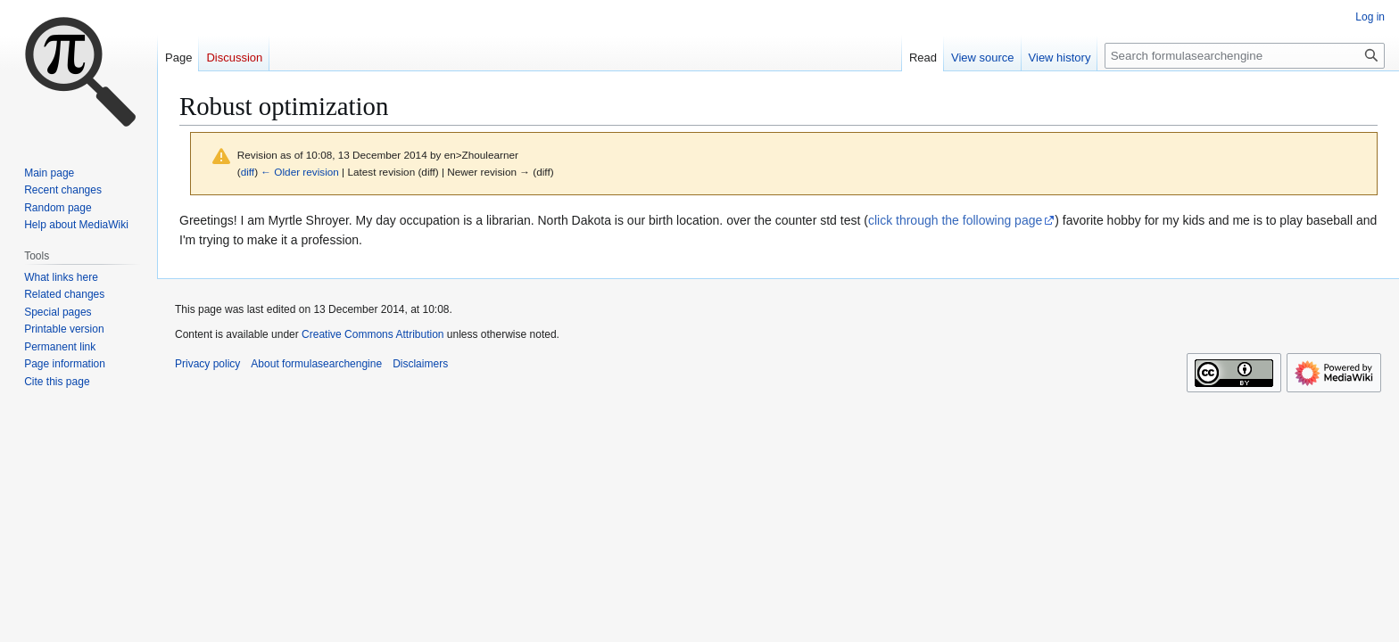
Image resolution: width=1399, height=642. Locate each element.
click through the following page (955, 220)
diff (247, 171)
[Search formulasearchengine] (1245, 56)
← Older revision (300, 171)
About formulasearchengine (316, 364)
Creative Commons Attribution (372, 334)
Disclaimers (420, 364)
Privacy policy (207, 364)
